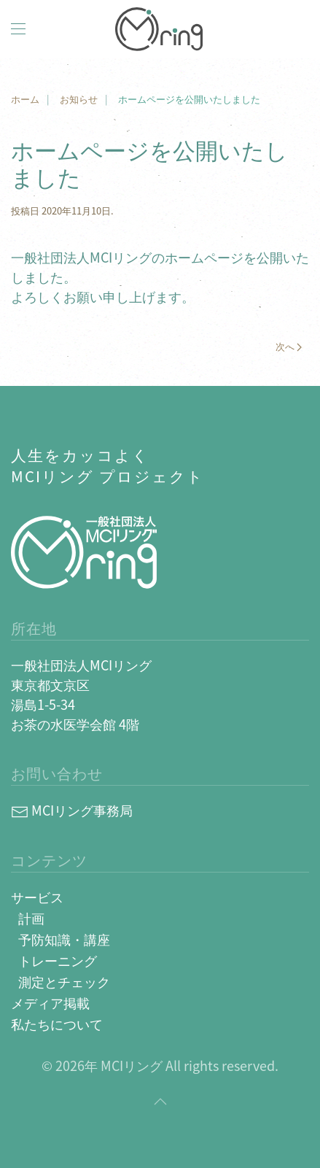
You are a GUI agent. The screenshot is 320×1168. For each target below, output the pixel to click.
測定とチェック (64, 981)
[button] (18, 29)
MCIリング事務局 (72, 809)
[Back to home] (160, 29)
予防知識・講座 (64, 938)
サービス (37, 896)
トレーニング (57, 960)
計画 (31, 917)
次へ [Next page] (289, 346)
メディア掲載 (50, 1002)
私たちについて (57, 1023)
